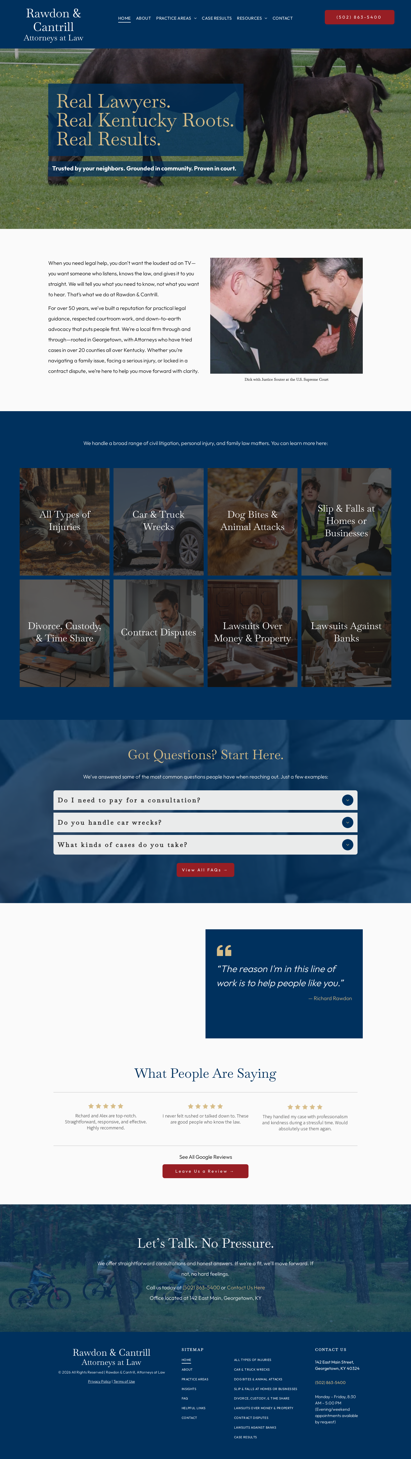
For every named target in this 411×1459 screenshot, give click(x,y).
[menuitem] (124, 18)
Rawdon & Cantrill (53, 20)
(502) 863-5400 (201, 1287)
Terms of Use (124, 1381)
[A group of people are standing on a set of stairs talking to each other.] (286, 316)
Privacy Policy (99, 1381)
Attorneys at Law (53, 38)
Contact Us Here (246, 1287)
